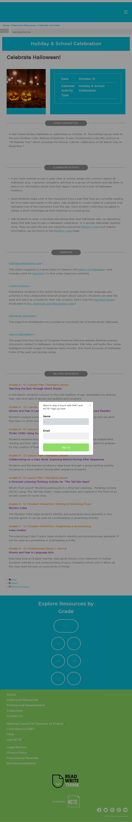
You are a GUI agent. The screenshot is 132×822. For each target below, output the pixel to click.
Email (46, 431)
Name (46, 416)
